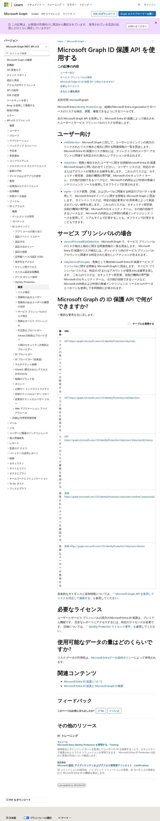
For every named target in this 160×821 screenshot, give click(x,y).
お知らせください (137, 26)
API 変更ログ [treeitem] (14, 69)
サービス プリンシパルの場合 (76, 77)
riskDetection (72, 142)
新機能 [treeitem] (10, 65)
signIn (67, 191)
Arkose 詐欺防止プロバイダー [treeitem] (32, 338)
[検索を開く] (139, 5)
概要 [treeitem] (12, 125)
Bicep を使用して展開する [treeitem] (21, 105)
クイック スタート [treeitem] (17, 75)
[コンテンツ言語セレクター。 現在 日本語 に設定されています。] (11, 818)
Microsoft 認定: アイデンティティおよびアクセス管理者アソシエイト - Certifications (103, 765)
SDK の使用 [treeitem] (13, 95)
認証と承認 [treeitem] (13, 80)
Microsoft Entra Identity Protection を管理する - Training (87, 744)
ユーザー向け (67, 72)
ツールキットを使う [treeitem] (17, 100)
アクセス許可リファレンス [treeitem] (21, 85)
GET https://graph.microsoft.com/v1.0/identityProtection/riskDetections (102, 397)
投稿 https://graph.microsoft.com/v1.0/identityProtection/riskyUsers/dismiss (104, 546)
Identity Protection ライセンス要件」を (112, 626)
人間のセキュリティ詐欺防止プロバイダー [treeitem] (33, 347)
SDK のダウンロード (104, 13)
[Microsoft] (6, 4)
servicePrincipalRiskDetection (81, 241)
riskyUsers (70, 162)
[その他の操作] (153, 41)
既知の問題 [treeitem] (13, 110)
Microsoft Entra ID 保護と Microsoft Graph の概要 (93, 686)
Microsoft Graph (75, 41)
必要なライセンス (69, 86)
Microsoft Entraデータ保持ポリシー (112, 657)
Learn (60, 41)
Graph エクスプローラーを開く (137, 13)
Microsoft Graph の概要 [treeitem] (19, 59)
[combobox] (26, 46)
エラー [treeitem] (10, 115)
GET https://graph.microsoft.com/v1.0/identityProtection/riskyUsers (99, 341)
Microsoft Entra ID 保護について (83, 681)
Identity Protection (87, 106)
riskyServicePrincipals (77, 262)
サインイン (150, 4)
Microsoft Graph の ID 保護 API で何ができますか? (87, 81)
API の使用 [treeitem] (12, 90)
